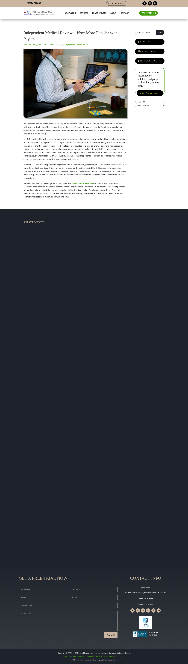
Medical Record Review (78, 44)
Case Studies (148, 51)
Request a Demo (116, 3)
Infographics (148, 61)
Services (84, 13)
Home (67, 656)
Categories (140, 101)
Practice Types (99, 13)
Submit (111, 635)
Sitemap (99, 656)
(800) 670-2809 (146, 598)
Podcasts (146, 42)
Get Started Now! (149, 93)
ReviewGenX (70, 13)
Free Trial (148, 13)
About (113, 13)
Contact (125, 13)
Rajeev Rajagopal (33, 44)
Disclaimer (90, 656)
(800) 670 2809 (34, 3)
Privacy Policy (109, 656)
